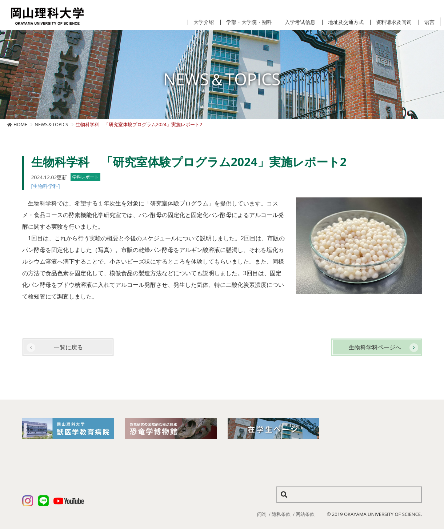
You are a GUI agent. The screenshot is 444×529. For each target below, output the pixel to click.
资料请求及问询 (394, 22)
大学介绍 (203, 22)
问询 (262, 514)
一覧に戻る (68, 347)
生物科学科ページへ (375, 347)
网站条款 (305, 514)
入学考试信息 (300, 22)
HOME (20, 124)
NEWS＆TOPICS (51, 124)
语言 (429, 22)
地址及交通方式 (346, 22)
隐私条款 (281, 514)
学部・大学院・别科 (249, 22)
